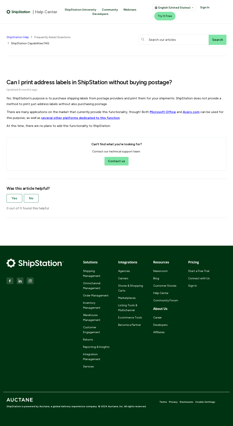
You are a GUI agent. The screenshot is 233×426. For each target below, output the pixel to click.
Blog (156, 278)
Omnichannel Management (91, 286)
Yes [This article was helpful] (14, 198)
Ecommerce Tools (130, 317)
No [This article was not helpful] (31, 198)
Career (157, 317)
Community (110, 9)
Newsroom (160, 271)
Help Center (161, 293)
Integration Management (91, 357)
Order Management (96, 295)
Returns (88, 339)
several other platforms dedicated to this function (80, 118)
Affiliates (159, 332)
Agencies (124, 271)
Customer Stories (164, 285)
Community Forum (165, 300)
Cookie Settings (205, 401)
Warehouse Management (91, 317)
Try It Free (165, 16)
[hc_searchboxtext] (174, 40)
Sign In (204, 7)
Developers (100, 14)
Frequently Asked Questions (52, 37)
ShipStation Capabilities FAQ (30, 43)
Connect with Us (199, 278)
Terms (163, 401)
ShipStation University (80, 9)
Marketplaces (127, 298)
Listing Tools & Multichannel (127, 308)
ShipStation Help (18, 37)
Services (88, 366)
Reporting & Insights (96, 347)
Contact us (116, 161)
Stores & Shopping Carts (130, 288)
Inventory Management (91, 305)
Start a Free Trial (198, 271)
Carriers (123, 278)
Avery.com (191, 112)
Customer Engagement (91, 330)
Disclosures (186, 401)
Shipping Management (91, 273)
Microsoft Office (163, 112)
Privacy (173, 401)
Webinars (129, 9)
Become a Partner (129, 325)
